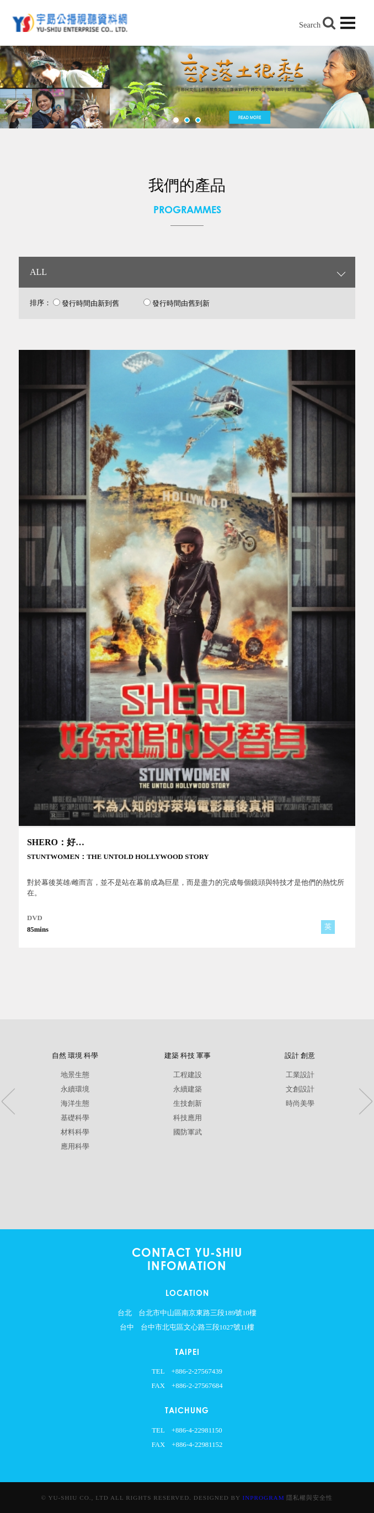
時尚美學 (300, 1103)
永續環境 (75, 1089)
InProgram (264, 1497)
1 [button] (176, 120)
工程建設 (187, 1075)
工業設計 (300, 1075)
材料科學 (75, 1132)
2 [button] (187, 120)
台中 (127, 1327)
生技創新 (187, 1103)
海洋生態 (75, 1103)
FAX (158, 1386)
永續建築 (187, 1089)
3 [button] (198, 120)
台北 (124, 1313)
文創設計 (300, 1089)
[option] (187, 87)
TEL (158, 1371)
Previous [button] (8, 1102)
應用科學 (75, 1146)
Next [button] (365, 1102)
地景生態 (75, 1075)
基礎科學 (75, 1118)
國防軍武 (187, 1132)
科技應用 (187, 1118)
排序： (40, 303)
